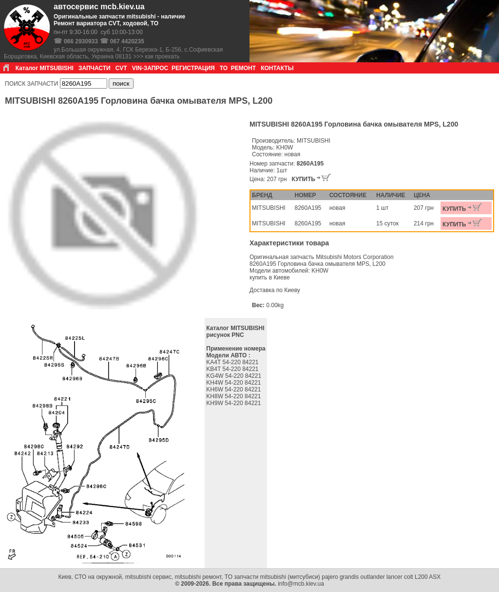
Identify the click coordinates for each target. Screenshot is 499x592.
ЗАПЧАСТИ (94, 68)
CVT (121, 68)
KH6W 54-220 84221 (234, 389)
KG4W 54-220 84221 (234, 375)
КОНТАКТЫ (277, 68)
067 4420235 (127, 41)
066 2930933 (81, 41)
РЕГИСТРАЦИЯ (193, 68)
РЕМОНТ (243, 68)
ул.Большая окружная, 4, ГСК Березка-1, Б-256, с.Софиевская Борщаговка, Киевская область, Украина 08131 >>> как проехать (113, 53)
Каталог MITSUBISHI (45, 68)
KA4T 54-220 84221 (233, 362)
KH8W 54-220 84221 (234, 396)
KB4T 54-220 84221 (233, 369)
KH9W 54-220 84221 (234, 403)
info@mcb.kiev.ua (301, 583)
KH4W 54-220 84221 (234, 382)
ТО (224, 68)
